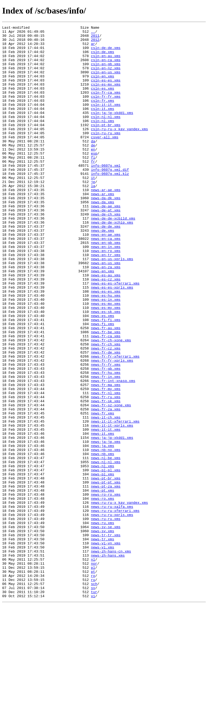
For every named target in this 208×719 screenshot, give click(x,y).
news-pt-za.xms (106, 578)
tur (94, 705)
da (93, 164)
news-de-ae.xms (106, 242)
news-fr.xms (102, 491)
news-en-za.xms (106, 315)
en (93, 174)
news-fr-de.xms (106, 418)
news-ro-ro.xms (106, 588)
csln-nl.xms (102, 140)
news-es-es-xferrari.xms (115, 335)
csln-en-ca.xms (106, 67)
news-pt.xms (102, 583)
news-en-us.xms (106, 310)
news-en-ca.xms (106, 281)
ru (93, 690)
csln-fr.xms (102, 115)
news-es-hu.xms (106, 349)
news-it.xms (102, 515)
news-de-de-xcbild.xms (113, 257)
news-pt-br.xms (106, 569)
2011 (95, 37)
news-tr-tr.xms (106, 637)
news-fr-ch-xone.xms (111, 403)
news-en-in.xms (106, 291)
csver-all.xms (104, 159)
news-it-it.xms (106, 510)
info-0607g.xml (106, 193)
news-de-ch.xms (106, 252)
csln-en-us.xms (106, 81)
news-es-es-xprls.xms (112, 340)
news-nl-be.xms (106, 544)
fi (93, 184)
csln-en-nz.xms (106, 76)
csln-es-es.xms (106, 91)
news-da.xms (102, 237)
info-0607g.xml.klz (110, 203)
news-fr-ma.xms (106, 457)
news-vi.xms (102, 651)
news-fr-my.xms (106, 461)
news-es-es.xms (106, 344)
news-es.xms (102, 374)
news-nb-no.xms (106, 534)
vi (93, 710)
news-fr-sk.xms (106, 476)
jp (93, 213)
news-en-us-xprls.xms (112, 305)
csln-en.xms (102, 86)
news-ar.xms (102, 227)
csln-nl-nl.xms (106, 135)
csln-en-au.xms (106, 62)
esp (94, 179)
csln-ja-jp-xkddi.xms (112, 130)
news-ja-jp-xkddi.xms (112, 520)
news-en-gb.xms (106, 286)
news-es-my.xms (106, 364)
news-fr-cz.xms (106, 413)
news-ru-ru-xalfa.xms (112, 603)
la (93, 218)
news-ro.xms (102, 593)
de (93, 169)
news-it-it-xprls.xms (112, 505)
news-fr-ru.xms (106, 471)
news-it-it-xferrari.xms (115, 500)
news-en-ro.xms (106, 296)
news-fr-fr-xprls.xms (112, 427)
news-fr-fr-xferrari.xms (115, 422)
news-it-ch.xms (106, 496)
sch (94, 695)
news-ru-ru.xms (106, 617)
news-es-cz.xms (106, 330)
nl (93, 666)
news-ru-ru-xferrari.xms (115, 608)
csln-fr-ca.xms (106, 106)
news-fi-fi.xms (106, 379)
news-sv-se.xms (106, 627)
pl (93, 676)
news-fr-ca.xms (106, 398)
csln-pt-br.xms (106, 145)
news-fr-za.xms (106, 486)
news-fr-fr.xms (106, 432)
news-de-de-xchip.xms (112, 262)
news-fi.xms (102, 383)
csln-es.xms (102, 101)
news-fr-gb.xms (106, 437)
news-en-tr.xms (106, 301)
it (93, 208)
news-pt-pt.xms (106, 573)
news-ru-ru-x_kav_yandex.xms (119, 598)
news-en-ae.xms (106, 276)
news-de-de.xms (106, 266)
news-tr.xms (102, 642)
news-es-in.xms (106, 354)
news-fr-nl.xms (106, 466)
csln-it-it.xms (106, 120)
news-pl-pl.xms (106, 559)
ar (93, 47)
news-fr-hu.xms (106, 442)
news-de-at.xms (106, 247)
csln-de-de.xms (106, 52)
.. (93, 33)
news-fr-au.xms (106, 388)
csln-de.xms (102, 57)
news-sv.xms (102, 632)
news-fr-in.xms (106, 447)
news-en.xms (102, 320)
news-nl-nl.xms (106, 549)
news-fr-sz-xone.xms (111, 481)
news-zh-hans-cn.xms (111, 656)
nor (94, 671)
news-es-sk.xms (106, 369)
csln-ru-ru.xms (106, 154)
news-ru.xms (102, 622)
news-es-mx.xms (106, 359)
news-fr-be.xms (106, 393)
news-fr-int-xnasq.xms (113, 452)
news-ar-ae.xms (106, 223)
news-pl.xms (102, 564)
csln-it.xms (102, 125)
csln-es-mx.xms (106, 96)
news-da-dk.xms (106, 232)
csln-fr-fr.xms (106, 111)
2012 (95, 42)
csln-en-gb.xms (106, 72)
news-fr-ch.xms (106, 408)
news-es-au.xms (106, 325)
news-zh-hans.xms (108, 661)
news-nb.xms (102, 539)
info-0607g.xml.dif (110, 198)
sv (93, 700)
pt (93, 681)
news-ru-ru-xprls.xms (112, 612)
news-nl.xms (102, 554)
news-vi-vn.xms (106, 647)
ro (93, 686)
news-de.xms (102, 271)
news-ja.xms (102, 530)
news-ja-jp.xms (106, 525)
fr (93, 189)
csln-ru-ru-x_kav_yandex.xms (119, 150)
